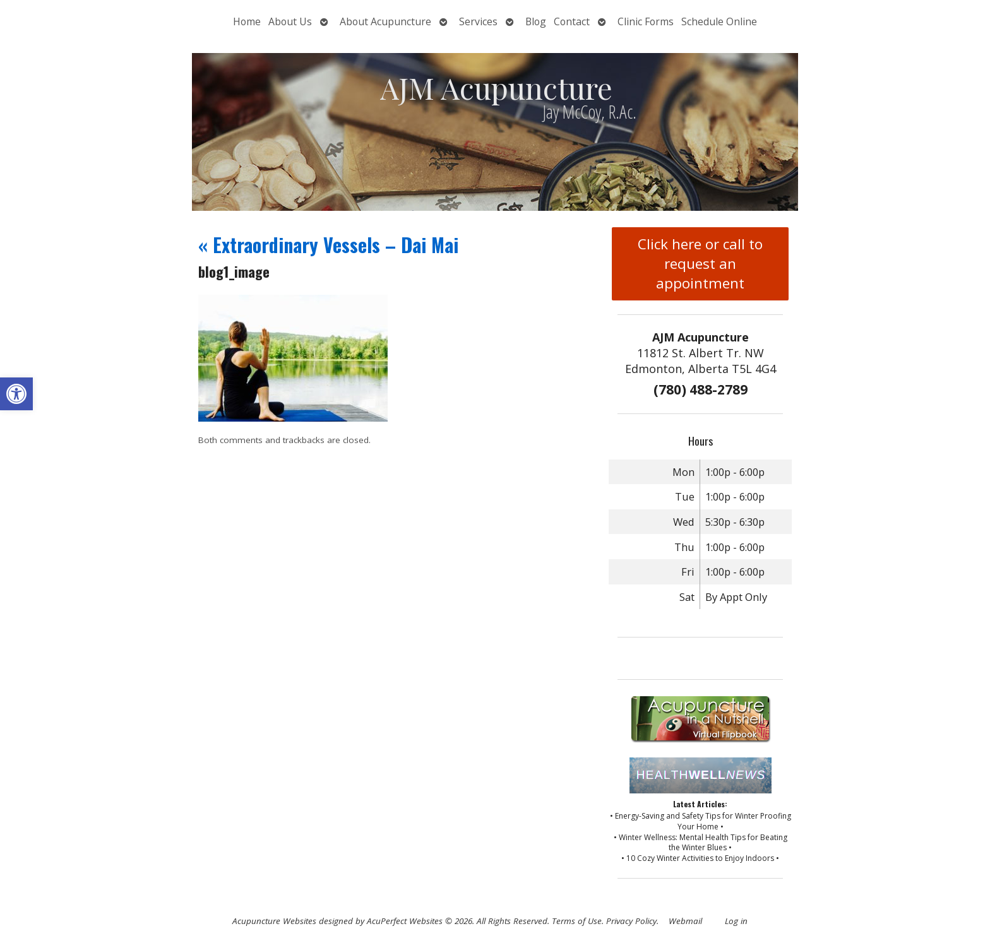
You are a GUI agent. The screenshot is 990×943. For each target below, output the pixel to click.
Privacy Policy (631, 921)
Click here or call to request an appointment (700, 263)
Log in (736, 921)
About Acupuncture (385, 21)
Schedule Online (719, 21)
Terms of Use (577, 921)
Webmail (685, 921)
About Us (290, 21)
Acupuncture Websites (274, 921)
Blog (535, 21)
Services (478, 21)
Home (247, 21)
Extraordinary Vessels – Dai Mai (328, 244)
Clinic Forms (645, 21)
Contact (572, 21)
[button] (16, 393)
